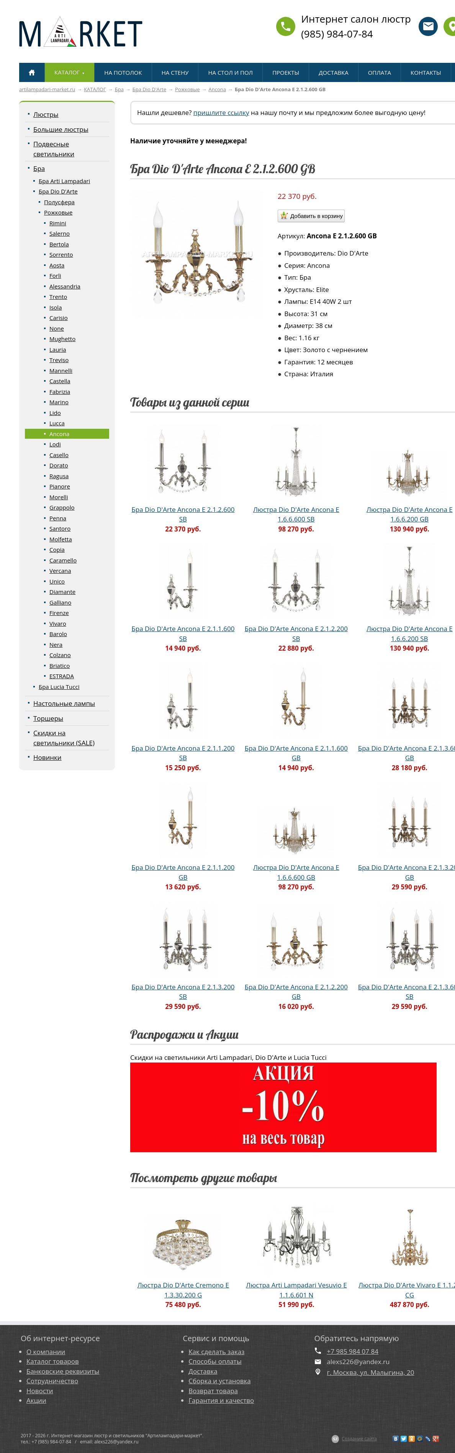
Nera (55, 644)
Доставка (202, 1371)
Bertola (59, 244)
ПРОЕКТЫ (285, 72)
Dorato (58, 465)
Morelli (58, 497)
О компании (45, 1351)
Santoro (59, 528)
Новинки (47, 757)
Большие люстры (60, 129)
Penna (57, 518)
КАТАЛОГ (95, 89)
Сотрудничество (52, 1380)
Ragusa (59, 476)
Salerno (59, 233)
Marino (59, 402)
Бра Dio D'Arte (149, 89)
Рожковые (187, 89)
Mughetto (62, 339)
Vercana (60, 570)
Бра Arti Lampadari (64, 181)
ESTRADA (61, 676)
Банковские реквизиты (62, 1371)
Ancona (217, 89)
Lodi (55, 444)
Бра (119, 89)
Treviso (59, 360)
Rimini (57, 223)
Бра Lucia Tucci (59, 686)
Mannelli (60, 370)
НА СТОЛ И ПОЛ (230, 72)
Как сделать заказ (216, 1351)
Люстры (46, 114)
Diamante (62, 591)
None (56, 328)
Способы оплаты (214, 1361)
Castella (59, 381)
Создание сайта (359, 1438)
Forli (55, 275)
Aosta (56, 265)
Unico (57, 581)
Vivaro (57, 623)
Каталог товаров (52, 1361)
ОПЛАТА (379, 72)
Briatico (59, 665)
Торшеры (48, 718)
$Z (335, 1439)
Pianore (59, 486)
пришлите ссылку (221, 112)
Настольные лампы (64, 703)
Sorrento (61, 254)
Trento (58, 296)
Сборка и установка (219, 1380)
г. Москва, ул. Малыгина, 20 (370, 1372)
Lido (55, 413)
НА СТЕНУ (175, 72)
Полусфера (59, 202)
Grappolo (62, 507)
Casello (59, 455)
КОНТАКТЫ (426, 72)
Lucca (57, 423)
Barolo (58, 634)
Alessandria (64, 286)
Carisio (58, 317)
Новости (39, 1390)
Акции (36, 1400)
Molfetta (60, 539)
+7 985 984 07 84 (352, 1351)
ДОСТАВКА (333, 72)
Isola (55, 307)
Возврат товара (213, 1390)
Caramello (63, 560)
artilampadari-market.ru (47, 89)
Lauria (57, 349)
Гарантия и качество (221, 1400)
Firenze (59, 613)
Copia (57, 549)
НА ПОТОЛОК (123, 72)
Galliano (60, 602)
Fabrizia (59, 391)
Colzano (60, 655)
